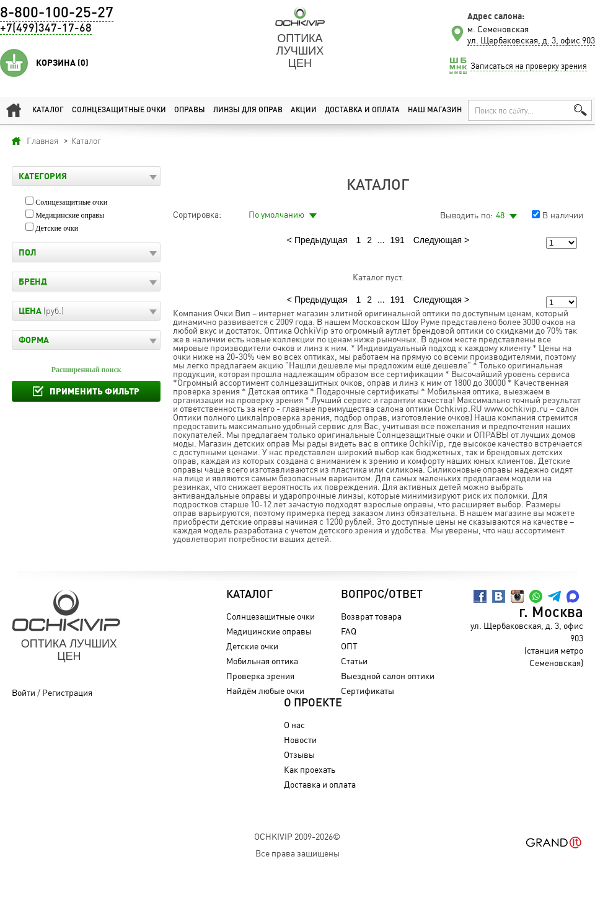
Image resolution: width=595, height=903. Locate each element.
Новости (300, 739)
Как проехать (309, 769)
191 (397, 240)
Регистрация (67, 692)
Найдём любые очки (265, 690)
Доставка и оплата (362, 110)
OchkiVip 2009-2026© (297, 836)
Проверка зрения (260, 675)
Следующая (437, 240)
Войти (23, 692)
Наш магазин (435, 110)
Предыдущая (321, 240)
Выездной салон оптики (387, 675)
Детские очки (56, 228)
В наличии (562, 215)
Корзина (62, 62)
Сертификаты (367, 690)
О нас (294, 724)
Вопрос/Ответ (382, 595)
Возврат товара (371, 616)
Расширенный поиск (86, 369)
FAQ (348, 631)
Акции (304, 110)
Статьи (354, 661)
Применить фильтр (94, 391)
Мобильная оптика (262, 661)
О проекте (313, 703)
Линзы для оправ (248, 110)
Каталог (48, 110)
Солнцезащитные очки (119, 110)
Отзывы (299, 754)
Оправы (189, 110)
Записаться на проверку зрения (528, 66)
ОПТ (349, 646)
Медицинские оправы (69, 215)
